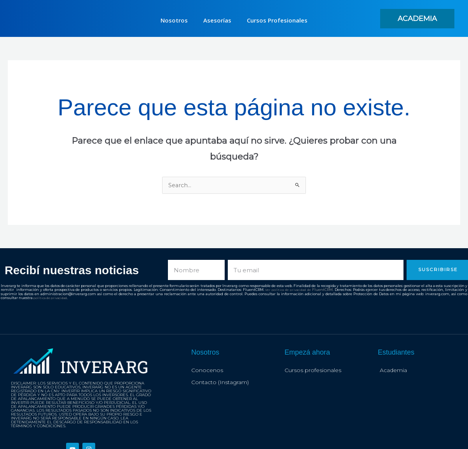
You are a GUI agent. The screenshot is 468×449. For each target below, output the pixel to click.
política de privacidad (52, 298)
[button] (417, 18)
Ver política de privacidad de (288, 290)
